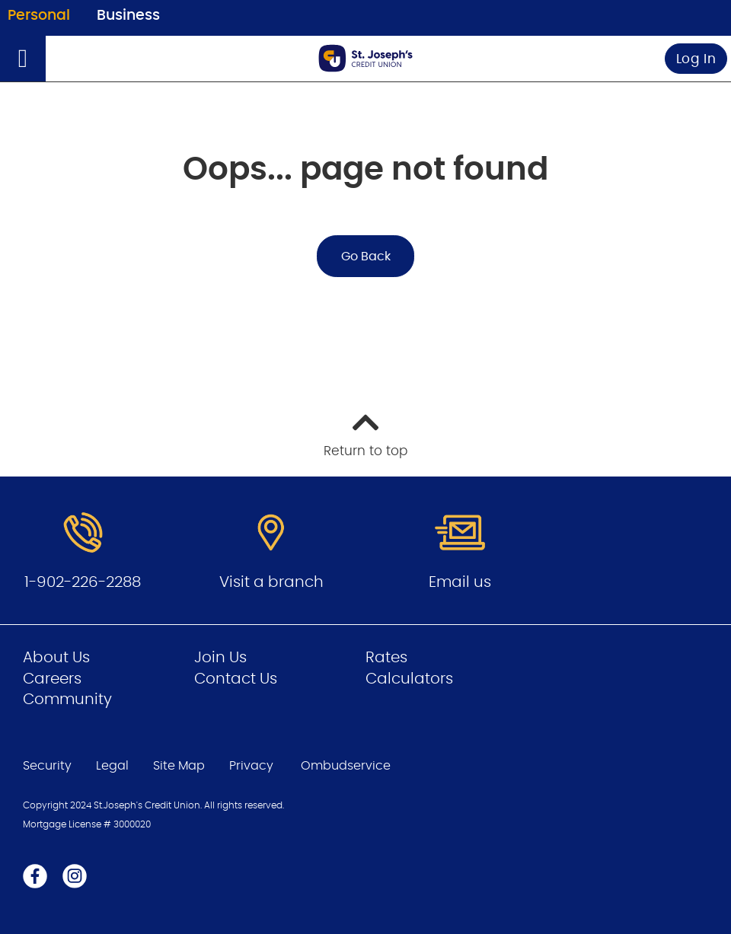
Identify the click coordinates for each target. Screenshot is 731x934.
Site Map (179, 766)
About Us (56, 657)
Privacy (251, 766)
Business (128, 15)
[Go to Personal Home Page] (365, 58)
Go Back (366, 256)
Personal (39, 15)
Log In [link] (696, 59)
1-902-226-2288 (82, 582)
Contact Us (235, 679)
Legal (112, 766)
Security (47, 766)
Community (67, 699)
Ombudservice (347, 766)
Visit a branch (271, 582)
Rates (386, 657)
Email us (460, 582)
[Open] (23, 58)
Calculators (409, 679)
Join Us (220, 657)
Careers (52, 679)
